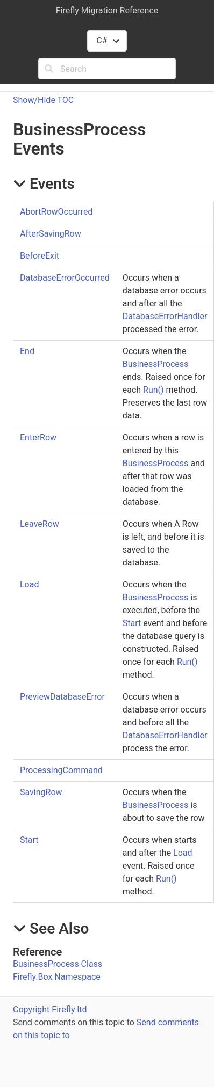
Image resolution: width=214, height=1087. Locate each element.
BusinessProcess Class (57, 964)
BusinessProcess (156, 364)
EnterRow (38, 437)
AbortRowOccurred (56, 212)
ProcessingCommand (61, 770)
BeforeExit (39, 256)
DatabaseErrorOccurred (65, 278)
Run (153, 390)
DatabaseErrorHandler (165, 316)
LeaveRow (39, 524)
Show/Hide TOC (43, 100)
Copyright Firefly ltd (50, 1009)
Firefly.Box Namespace (57, 977)
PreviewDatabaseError (62, 697)
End (27, 351)
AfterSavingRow (50, 234)
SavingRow (41, 792)
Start (132, 623)
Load (29, 584)
